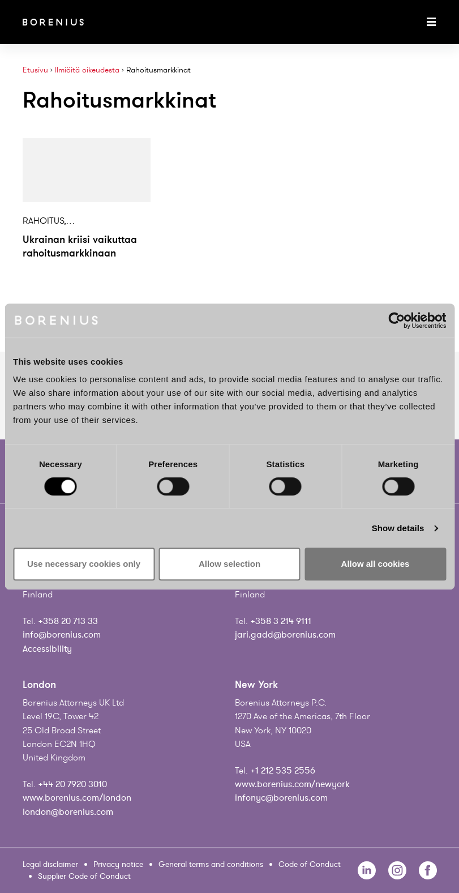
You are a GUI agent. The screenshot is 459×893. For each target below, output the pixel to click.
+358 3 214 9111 (280, 621)
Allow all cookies (375, 564)
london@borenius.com (68, 812)
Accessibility (47, 649)
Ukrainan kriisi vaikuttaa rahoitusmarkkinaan (80, 246)
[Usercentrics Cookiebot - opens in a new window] (396, 320)
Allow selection (229, 564)
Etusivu (35, 70)
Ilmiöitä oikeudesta (87, 70)
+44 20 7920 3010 (72, 784)
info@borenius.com (62, 635)
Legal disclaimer (50, 864)
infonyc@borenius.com (281, 798)
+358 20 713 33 (68, 621)
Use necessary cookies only (83, 564)
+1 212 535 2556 (282, 770)
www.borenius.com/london (77, 798)
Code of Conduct (309, 864)
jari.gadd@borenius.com (285, 635)
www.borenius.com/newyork (292, 784)
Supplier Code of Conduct (84, 876)
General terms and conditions (210, 864)
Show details (398, 528)
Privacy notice (118, 864)
